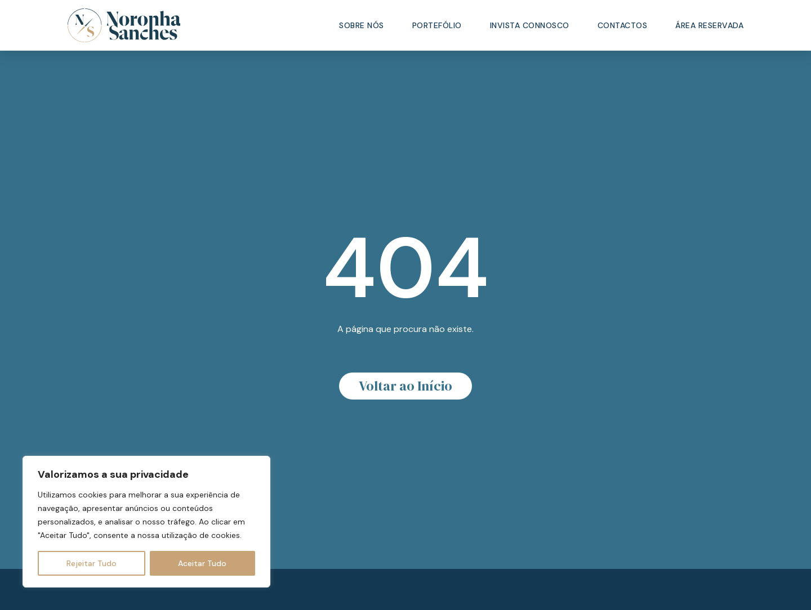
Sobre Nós (361, 25)
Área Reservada (709, 25)
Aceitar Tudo (202, 563)
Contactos (623, 25)
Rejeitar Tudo (91, 563)
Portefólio (437, 25)
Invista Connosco (529, 25)
